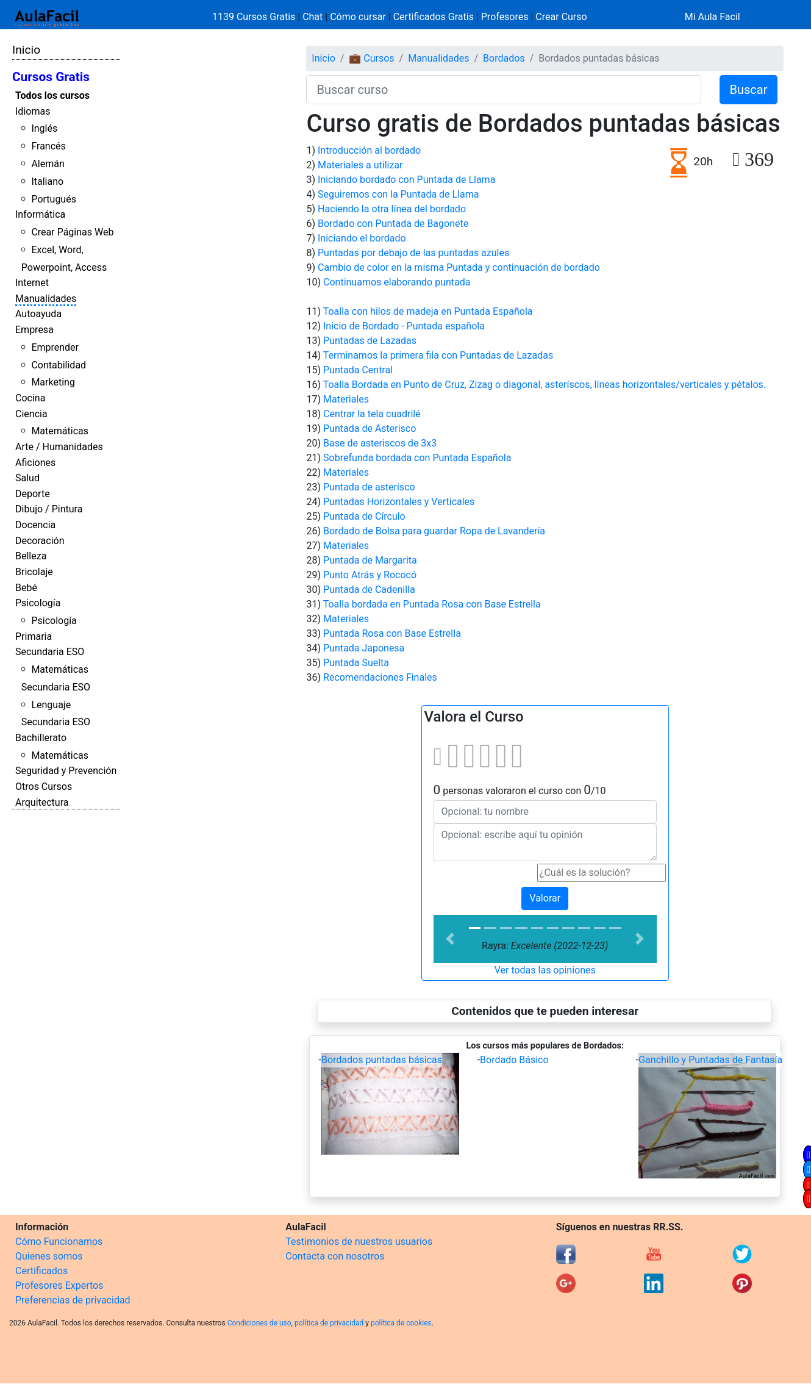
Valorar (544, 898)
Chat (312, 17)
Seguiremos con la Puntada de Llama (398, 194)
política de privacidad (329, 1323)
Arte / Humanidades (59, 447)
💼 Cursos (371, 58)
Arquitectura (41, 802)
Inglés (44, 128)
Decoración (40, 541)
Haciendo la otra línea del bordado (392, 209)
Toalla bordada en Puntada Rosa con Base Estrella (432, 604)
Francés (48, 146)
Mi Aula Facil (712, 17)
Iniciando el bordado (362, 238)
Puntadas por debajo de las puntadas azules (413, 253)
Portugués (53, 199)
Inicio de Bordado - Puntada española (404, 326)
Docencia (35, 525)
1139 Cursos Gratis (255, 17)
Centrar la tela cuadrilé (372, 414)
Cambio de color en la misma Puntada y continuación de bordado (459, 267)
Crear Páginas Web (72, 232)
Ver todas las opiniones (545, 970)
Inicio (26, 50)
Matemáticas (59, 431)
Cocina (30, 398)
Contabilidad (58, 365)
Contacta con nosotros (334, 1256)
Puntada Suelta (356, 663)
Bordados (504, 58)
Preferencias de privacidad (72, 1300)
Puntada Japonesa (363, 648)
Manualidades (45, 298)
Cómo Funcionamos (58, 1241)
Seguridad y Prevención (65, 770)
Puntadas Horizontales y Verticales (398, 501)
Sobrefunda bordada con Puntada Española (417, 458)
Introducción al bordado (369, 150)
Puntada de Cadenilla (369, 589)
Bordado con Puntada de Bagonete (393, 223)
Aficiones (35, 462)
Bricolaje (34, 572)
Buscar (749, 89)
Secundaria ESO (49, 652)
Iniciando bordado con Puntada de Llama (406, 179)
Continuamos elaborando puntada (397, 282)
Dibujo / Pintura (48, 509)
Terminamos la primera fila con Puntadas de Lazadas (438, 355)
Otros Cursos (43, 786)
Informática (40, 214)
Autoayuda (38, 314)
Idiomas (32, 111)
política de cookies (401, 1323)
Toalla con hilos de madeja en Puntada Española (428, 311)
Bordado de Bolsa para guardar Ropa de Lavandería (434, 531)
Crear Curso (561, 17)
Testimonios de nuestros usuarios (358, 1241)
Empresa (34, 329)
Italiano (47, 181)
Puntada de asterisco (369, 487)
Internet (32, 283)
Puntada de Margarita (370, 560)
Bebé (26, 587)
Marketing (52, 382)
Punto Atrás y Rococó (369, 575)
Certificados (41, 1271)
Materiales (346, 399)
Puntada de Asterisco (369, 428)
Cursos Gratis (51, 77)
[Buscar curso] (503, 89)
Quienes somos (49, 1256)
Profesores (505, 17)
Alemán (47, 164)
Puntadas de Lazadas (369, 340)
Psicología (37, 603)
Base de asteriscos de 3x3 (380, 443)
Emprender (55, 347)
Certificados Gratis (433, 17)
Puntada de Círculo (364, 516)
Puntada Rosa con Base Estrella (392, 633)
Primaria (33, 636)
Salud (27, 478)
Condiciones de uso (259, 1323)
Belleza (30, 556)
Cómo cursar (358, 17)
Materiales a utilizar (360, 165)
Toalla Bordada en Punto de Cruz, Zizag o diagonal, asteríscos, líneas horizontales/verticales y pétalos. (544, 384)
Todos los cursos (52, 95)
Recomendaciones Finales (380, 677)
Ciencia (31, 414)
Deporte (32, 494)
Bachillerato (40, 738)
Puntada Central (358, 370)
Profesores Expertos (59, 1285)
